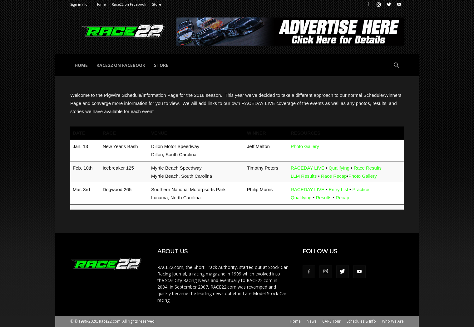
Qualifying (338, 168)
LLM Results (304, 176)
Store (156, 4)
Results (323, 197)
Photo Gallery (305, 146)
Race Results (368, 168)
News (311, 321)
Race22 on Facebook (129, 4)
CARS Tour (331, 321)
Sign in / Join (80, 4)
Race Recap (334, 176)
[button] (396, 66)
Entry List (338, 189)
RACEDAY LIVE (307, 168)
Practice (361, 189)
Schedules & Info (361, 321)
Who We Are (393, 321)
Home (101, 4)
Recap (342, 197)
